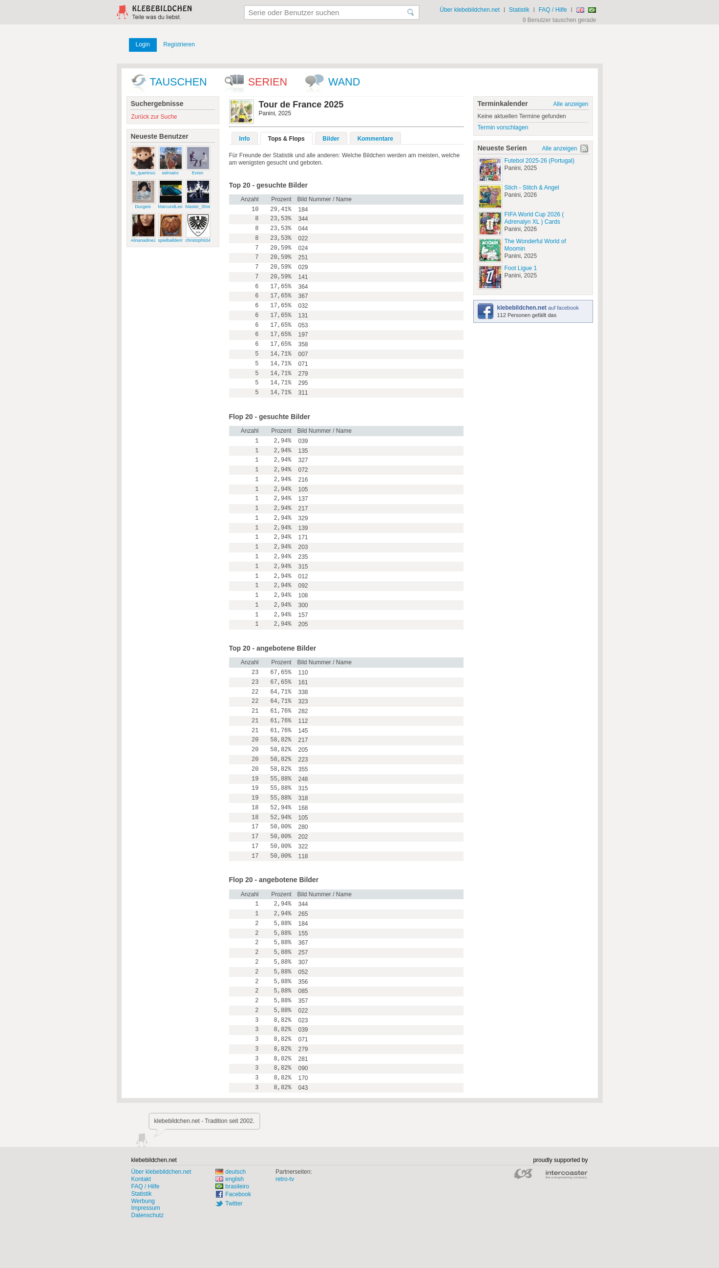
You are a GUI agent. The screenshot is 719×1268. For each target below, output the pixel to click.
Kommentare (375, 138)
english (229, 1179)
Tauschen (178, 82)
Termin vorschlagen (503, 127)
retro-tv (284, 1179)
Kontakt (141, 1179)
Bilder (331, 138)
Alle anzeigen (570, 104)
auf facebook (538, 308)
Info (244, 138)
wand (344, 82)
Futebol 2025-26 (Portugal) (539, 160)
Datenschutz (147, 1215)
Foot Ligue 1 (521, 268)
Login (143, 44)
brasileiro (232, 1186)
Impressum (145, 1208)
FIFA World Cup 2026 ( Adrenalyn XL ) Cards (534, 218)
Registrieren (179, 44)
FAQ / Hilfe (553, 9)
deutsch (230, 1171)
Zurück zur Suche (154, 116)
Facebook (238, 1194)
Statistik (519, 9)
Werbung (143, 1201)
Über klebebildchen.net (470, 9)
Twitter (233, 1203)
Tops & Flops (286, 138)
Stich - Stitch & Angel (532, 187)
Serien (267, 82)
